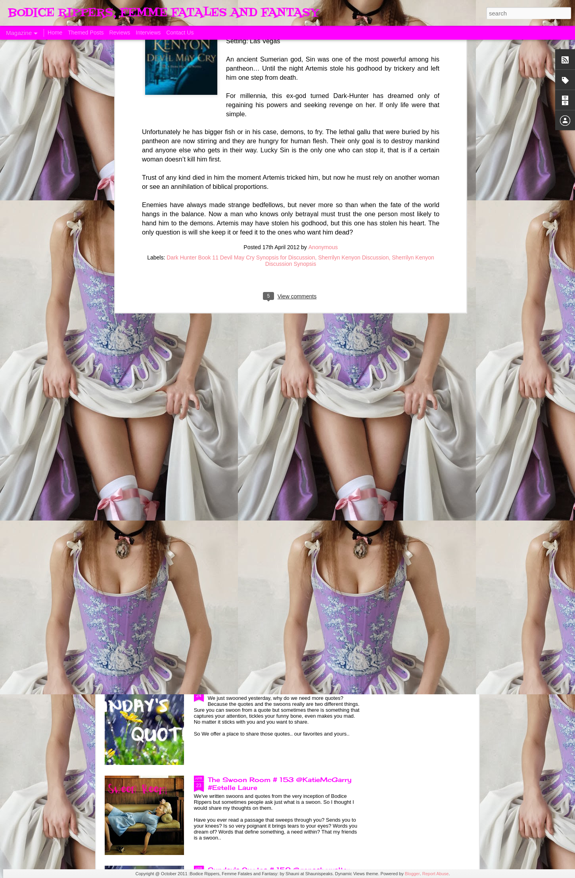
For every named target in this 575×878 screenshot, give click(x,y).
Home (55, 32)
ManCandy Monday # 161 (238, 356)
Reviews (119, 32)
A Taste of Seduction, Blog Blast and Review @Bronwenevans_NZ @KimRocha (149, 368)
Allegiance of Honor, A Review (428, 356)
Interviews (148, 32)
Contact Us (180, 32)
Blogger (412, 873)
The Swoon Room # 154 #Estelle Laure (276, 599)
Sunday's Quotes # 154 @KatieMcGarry (278, 509)
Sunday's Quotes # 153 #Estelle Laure (275, 690)
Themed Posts (86, 32)
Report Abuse (435, 873)
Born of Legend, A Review (252, 419)
